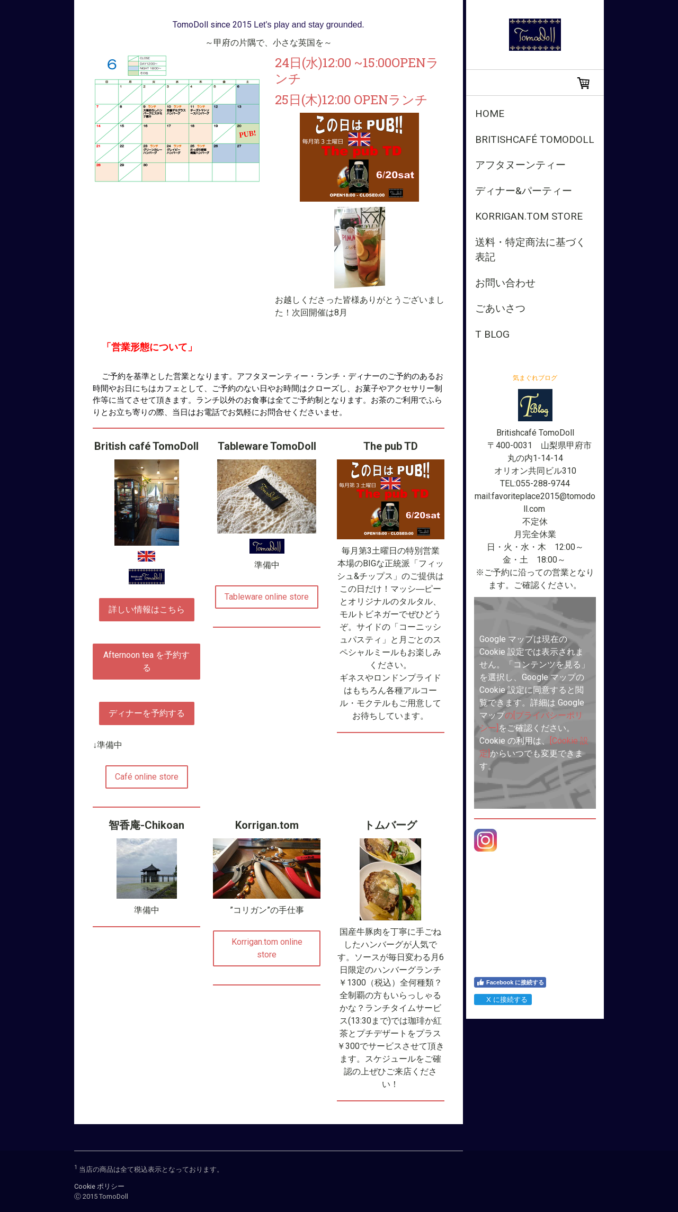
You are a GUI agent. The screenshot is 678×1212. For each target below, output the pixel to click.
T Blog (492, 334)
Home (489, 113)
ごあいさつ (500, 308)
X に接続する (502, 999)
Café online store (147, 777)
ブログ (547, 378)
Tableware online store (267, 597)
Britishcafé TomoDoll (534, 139)
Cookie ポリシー (99, 1186)
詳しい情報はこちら (147, 609)
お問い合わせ (505, 283)
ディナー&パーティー (523, 191)
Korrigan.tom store (529, 216)
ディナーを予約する (147, 713)
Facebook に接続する (510, 982)
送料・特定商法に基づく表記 (530, 250)
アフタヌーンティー (520, 165)
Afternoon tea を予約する (146, 661)
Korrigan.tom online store (266, 948)
